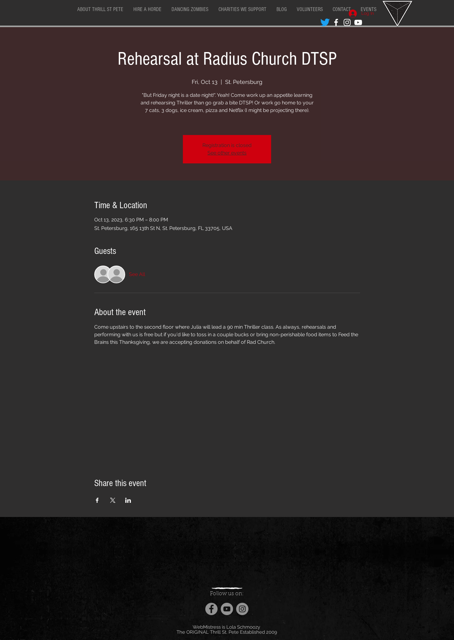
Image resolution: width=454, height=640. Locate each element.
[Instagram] (242, 609)
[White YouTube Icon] (358, 22)
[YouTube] (227, 609)
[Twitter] (325, 22)
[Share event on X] (113, 500)
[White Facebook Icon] (336, 22)
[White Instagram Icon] (347, 22)
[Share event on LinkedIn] (128, 500)
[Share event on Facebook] (97, 500)
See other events (227, 153)
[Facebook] (211, 609)
